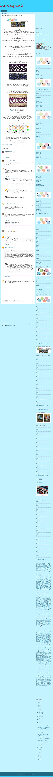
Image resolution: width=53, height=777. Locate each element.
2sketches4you (38, 563)
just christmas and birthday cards (45, 632)
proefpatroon (44, 657)
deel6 (49, 602)
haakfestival (48, 622)
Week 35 (37, 362)
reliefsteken (41, 658)
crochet (9, 145)
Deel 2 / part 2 (38, 136)
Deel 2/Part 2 (38, 92)
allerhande (45, 565)
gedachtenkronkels (47, 620)
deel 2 (40, 599)
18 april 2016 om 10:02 (11, 213)
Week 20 (37, 317)
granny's (43, 622)
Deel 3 (37, 258)
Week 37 (37, 359)
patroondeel (44, 656)
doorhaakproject (49, 607)
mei (39, 722)
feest (43, 617)
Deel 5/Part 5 (38, 96)
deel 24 (42, 600)
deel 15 (39, 598)
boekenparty (38, 568)
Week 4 (37, 338)
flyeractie (48, 618)
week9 (41, 684)
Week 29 (37, 305)
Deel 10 (37, 249)
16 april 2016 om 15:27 (11, 203)
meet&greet (46, 642)
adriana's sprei (40, 565)
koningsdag (37, 638)
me (44, 641)
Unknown (9, 189)
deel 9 (44, 602)
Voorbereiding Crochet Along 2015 (42, 475)
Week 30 (37, 368)
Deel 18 (37, 238)
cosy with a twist (39, 586)
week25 (37, 680)
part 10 (41, 654)
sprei (38, 663)
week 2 (37, 676)
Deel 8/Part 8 (38, 202)
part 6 (44, 655)
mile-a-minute (43, 643)
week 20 (37, 447)
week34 (41, 682)
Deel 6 (37, 254)
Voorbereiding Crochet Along (41, 559)
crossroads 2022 (39, 594)
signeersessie (48, 660)
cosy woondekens (46, 586)
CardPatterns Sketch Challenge (41, 578)
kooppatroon (42, 638)
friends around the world (46, 619)
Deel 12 (37, 246)
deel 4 (37, 284)
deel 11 (44, 597)
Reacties (7, 176)
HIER (11, 109)
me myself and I (48, 641)
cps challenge (48, 587)
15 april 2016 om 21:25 (11, 160)
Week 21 (37, 315)
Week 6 (37, 335)
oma (41, 652)
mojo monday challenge (45, 647)
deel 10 (41, 597)
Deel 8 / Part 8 (38, 128)
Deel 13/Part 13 (39, 106)
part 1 (38, 654)
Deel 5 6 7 (38, 74)
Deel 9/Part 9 (38, 101)
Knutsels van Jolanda (11, 6)
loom (50, 640)
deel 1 (38, 597)
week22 (42, 679)
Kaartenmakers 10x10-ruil (41, 634)
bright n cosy (42, 570)
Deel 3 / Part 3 (38, 135)
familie (49, 616)
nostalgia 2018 (44, 650)
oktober (39, 715)
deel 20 (44, 599)
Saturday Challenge (40, 659)
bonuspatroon (38, 569)
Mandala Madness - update (42, 736)
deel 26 (48, 600)
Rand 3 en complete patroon (41, 500)
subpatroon (48, 663)
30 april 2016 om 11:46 (10, 236)
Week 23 (37, 313)
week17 (41, 678)
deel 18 (49, 598)
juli (39, 719)
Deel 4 (37, 257)
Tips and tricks (38, 474)
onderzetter (44, 652)
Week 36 (37, 360)
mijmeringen (38, 643)
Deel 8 (37, 251)
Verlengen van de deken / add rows (42, 405)
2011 (38, 755)
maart (39, 744)
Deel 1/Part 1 (38, 90)
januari (39, 747)
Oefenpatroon (38, 262)
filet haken (38, 618)
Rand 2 (37, 501)
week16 (37, 678)
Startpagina (4, 10)
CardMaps (37, 577)
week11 (50, 676)
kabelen (41, 635)
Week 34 (37, 363)
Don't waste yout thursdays (42, 607)
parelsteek (49, 653)
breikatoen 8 (38, 570)
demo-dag (43, 603)
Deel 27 (37, 226)
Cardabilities (48, 576)
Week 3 (37, 339)
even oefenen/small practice (41, 290)
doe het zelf (38, 606)
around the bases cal (45, 566)
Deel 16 (37, 241)
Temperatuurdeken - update (42, 740)
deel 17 (46, 598)
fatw (41, 617)
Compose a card (38, 584)
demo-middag (48, 603)
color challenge (40, 581)
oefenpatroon (38, 652)
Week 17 (37, 321)
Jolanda (8, 178)
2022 (38, 702)
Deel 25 (37, 229)
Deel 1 (37, 70)
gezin (37, 621)
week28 (47, 680)
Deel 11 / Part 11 (39, 124)
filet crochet (47, 617)
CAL (50, 571)
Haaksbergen (38, 624)
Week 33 (37, 364)
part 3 (50, 654)
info (40, 631)
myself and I (43, 649)
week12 (38, 677)
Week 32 (37, 366)
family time (37, 617)
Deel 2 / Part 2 (38, 157)
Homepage (18, 323)
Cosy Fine (43, 585)
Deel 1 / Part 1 (38, 137)
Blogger (33, 774)
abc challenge (49, 564)
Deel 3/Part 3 (38, 93)
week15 (32, 145)
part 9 (38, 656)
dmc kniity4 (38, 605)
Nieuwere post (5, 323)
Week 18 (37, 319)
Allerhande (38, 67)
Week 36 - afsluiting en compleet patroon (43, 426)
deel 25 (45, 600)
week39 (42, 683)
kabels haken (45, 635)
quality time (48, 657)
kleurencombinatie (40, 637)
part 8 (50, 655)
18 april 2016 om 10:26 (15, 222)
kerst (49, 635)
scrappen (40, 660)
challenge (42, 580)
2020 (38, 705)
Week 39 (37, 506)
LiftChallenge (46, 640)
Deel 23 (37, 232)
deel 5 (46, 601)
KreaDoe (46, 638)
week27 (44, 680)
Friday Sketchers (38, 619)
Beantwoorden (7, 157)
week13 (42, 677)
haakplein (43, 623)
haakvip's (48, 624)
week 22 (40, 676)
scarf (37, 660)
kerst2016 (37, 636)
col (50, 580)
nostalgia (47, 649)
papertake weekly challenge (43, 653)
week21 (38, 679)
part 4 (38, 655)
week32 (49, 681)
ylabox (37, 685)
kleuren (50, 636)
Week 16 (37, 322)
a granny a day (46, 563)
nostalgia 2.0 (38, 650)
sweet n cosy (42, 664)
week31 (45, 681)
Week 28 (37, 306)
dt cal (50, 609)
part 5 (41, 655)
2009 (38, 758)
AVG (37, 29)
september (40, 716)
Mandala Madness (39, 641)
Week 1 (37, 342)
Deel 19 (37, 237)
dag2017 (40, 596)
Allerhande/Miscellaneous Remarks (42, 89)
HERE (12, 110)
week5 (47, 683)
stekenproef (44, 663)
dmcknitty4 (48, 605)
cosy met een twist (48, 585)
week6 (50, 683)
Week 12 (37, 327)
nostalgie (41, 651)
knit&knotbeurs (48, 637)
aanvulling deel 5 (43, 564)
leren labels (41, 640)
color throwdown (41, 582)
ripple (45, 658)
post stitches (39, 657)
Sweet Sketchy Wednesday (44, 665)
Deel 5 (37, 255)
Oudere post (31, 323)
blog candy (44, 567)
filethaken (43, 618)
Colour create (48, 582)
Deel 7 (37, 253)
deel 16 (43, 598)
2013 (38, 752)
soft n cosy (49, 662)
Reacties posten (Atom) (11, 325)
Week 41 (37, 504)
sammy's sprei (49, 658)
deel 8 (40, 602)
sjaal (37, 661)
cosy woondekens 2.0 (40, 587)
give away (40, 621)
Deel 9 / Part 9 (38, 127)
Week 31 (37, 367)
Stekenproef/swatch (39, 289)
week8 (38, 684)
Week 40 (37, 505)
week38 (38, 683)
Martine (6, 160)
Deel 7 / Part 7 (38, 129)
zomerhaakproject (44, 685)
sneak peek (45, 662)
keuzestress (46, 636)
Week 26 (37, 309)
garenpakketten (38, 620)
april (39, 723)
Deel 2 (37, 71)
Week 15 (37, 323)
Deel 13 (37, 245)
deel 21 (47, 599)
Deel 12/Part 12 (39, 105)
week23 (45, 679)
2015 (38, 749)
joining (37, 632)
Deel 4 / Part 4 (38, 133)
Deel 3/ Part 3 (38, 181)
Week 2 (37, 340)
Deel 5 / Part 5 (38, 132)
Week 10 (37, 330)
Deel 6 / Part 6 (38, 131)
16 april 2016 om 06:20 (15, 178)
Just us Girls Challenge (40, 633)
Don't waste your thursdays (46, 606)
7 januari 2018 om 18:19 (11, 247)
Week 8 (37, 397)
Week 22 (37, 314)
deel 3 (39, 601)
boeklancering (43, 568)
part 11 (44, 654)
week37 (50, 682)
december (40, 712)
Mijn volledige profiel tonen (40, 50)
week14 (45, 677)
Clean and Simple (46, 580)
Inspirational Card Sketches (46, 631)
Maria (6, 203)
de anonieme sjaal (45, 596)
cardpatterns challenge (45, 577)
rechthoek (37, 658)
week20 (50, 678)
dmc (50, 604)
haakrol (49, 623)
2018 (38, 708)
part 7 (47, 655)
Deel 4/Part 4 (38, 94)
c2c (50, 570)
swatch (37, 664)
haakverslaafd (43, 624)
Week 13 (37, 326)
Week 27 (37, 372)
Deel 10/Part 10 (39, 102)
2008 (38, 759)
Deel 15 (37, 242)
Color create (46, 581)
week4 (44, 683)
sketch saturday (45, 661)
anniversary (49, 565)
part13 (41, 656)
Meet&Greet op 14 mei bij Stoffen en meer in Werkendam (44, 728)
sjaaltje (40, 661)
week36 (47, 682)
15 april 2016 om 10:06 (11, 151)
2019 (38, 706)
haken (18, 145)
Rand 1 (37, 502)
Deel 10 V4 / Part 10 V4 (40, 125)
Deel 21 (37, 234)
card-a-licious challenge (41, 576)
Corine (6, 151)
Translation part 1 (39, 479)
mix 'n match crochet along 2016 (25, 145)
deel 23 (38, 600)
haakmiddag (38, 623)
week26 (41, 680)
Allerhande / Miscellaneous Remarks (42, 188)
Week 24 (37, 311)
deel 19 (37, 599)
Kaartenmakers (48, 633)
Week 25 (37, 310)
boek (49, 567)
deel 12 (48, 597)
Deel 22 (37, 233)
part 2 (47, 654)
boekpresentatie (48, 568)
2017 (38, 709)
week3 (38, 681)
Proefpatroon (38, 69)
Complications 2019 (45, 583)
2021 (38, 703)
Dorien (6, 247)
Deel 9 (37, 250)
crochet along (46, 588)
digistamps (37, 604)
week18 (44, 678)
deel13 (47, 602)
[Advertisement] (18, 313)
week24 (49, 679)
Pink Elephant (49, 656)
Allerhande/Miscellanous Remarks (42, 343)
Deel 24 (37, 230)
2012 (38, 753)
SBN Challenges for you (47, 659)
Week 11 (37, 393)
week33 (37, 682)
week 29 (44, 676)
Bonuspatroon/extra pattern (40, 200)
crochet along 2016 (13, 145)
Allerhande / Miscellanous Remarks (42, 409)
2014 (38, 750)
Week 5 (37, 401)
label (38, 640)
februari (39, 746)
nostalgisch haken (47, 651)
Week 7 (37, 334)
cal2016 (6, 145)
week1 (47, 676)
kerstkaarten (42, 636)
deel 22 (50, 599)
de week (50, 596)
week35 (44, 682)
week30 (42, 681)
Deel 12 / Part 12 (39, 123)
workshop (48, 684)
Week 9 (37, 331)
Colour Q (38, 583)
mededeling (39, 642)
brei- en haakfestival (45, 569)
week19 (47, 678)
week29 (50, 680)
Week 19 (37, 318)
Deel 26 (37, 228)
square (41, 663)
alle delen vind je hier (39, 75)
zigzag (40, 685)
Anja (5, 236)
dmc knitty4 (43, 605)
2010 (38, 756)
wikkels (45, 684)
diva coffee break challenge (44, 604)
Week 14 (37, 325)
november (40, 713)
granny (39, 622)
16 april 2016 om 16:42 (15, 189)
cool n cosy (45, 584)
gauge (43, 620)
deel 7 (37, 602)
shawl (43, 660)
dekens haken (38, 603)
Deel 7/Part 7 (38, 98)
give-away (44, 621)
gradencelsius (49, 621)
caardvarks (39, 571)
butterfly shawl (47, 570)
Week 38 (37, 358)
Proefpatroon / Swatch (40, 185)
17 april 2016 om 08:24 (15, 196)
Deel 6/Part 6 (38, 97)
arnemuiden (39, 566)
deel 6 (37, 281)
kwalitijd (50, 639)
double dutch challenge (42, 608)
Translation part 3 (39, 482)
